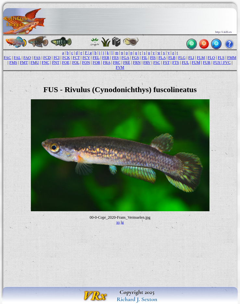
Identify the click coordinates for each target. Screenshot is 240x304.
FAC (7, 57)
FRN (137, 62)
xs (118, 222)
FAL (17, 57)
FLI (191, 57)
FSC (156, 62)
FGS (135, 57)
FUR (206, 62)
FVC (227, 62)
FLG (182, 57)
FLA (162, 57)
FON (86, 62)
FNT (55, 62)
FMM (231, 57)
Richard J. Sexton (137, 299)
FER (105, 57)
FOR (96, 62)
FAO (27, 57)
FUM (196, 62)
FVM (120, 67)
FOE (65, 62)
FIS (153, 57)
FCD (47, 57)
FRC (116, 62)
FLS (221, 57)
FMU (35, 62)
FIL (144, 57)
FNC (45, 62)
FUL (185, 62)
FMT (24, 62)
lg (122, 222)
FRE (126, 62)
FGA (125, 57)
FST (166, 62)
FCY (86, 57)
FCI (57, 57)
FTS (175, 62)
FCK (66, 57)
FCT (76, 57)
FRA (106, 62)
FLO (211, 57)
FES (115, 57)
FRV (146, 62)
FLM (201, 57)
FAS (37, 57)
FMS (13, 62)
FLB (171, 57)
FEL (96, 57)
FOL (75, 62)
